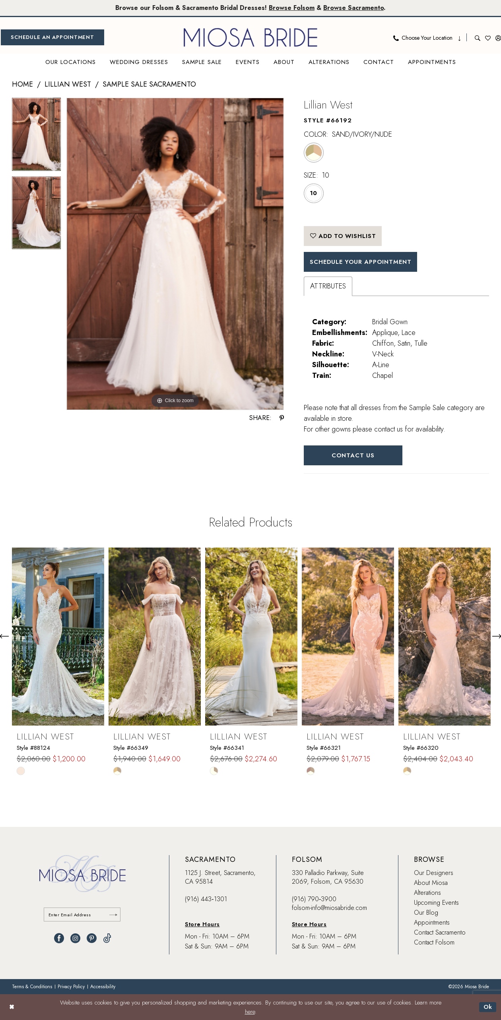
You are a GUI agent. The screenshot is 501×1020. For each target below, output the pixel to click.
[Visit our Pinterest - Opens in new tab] (92, 939)
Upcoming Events (436, 903)
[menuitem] (52, 37)
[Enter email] (82, 915)
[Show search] (477, 37)
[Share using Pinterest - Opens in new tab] (282, 418)
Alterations (427, 893)
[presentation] (58, 637)
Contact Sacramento (440, 933)
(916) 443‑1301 (206, 899)
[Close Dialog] (12, 1007)
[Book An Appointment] (52, 37)
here (250, 1011)
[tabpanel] (36, 137)
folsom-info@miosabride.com (329, 908)
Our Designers (433, 873)
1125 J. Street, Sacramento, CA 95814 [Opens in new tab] (220, 878)
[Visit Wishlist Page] (488, 37)
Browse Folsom (292, 7)
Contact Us (354, 455)
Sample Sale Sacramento (149, 84)
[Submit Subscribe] (113, 915)
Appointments (432, 923)
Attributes (328, 286)
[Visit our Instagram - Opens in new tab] (75, 939)
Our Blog (426, 913)
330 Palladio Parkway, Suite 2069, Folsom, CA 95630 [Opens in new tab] (328, 878)
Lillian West (68, 84)
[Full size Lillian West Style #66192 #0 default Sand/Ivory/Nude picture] (175, 254)
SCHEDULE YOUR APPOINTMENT (362, 262)
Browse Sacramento (354, 7)
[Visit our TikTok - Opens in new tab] (107, 939)
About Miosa (431, 883)
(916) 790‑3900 (314, 899)
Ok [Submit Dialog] (487, 1007)
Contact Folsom (434, 943)
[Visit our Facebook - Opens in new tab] (59, 939)
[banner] (250, 37)
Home (22, 84)
